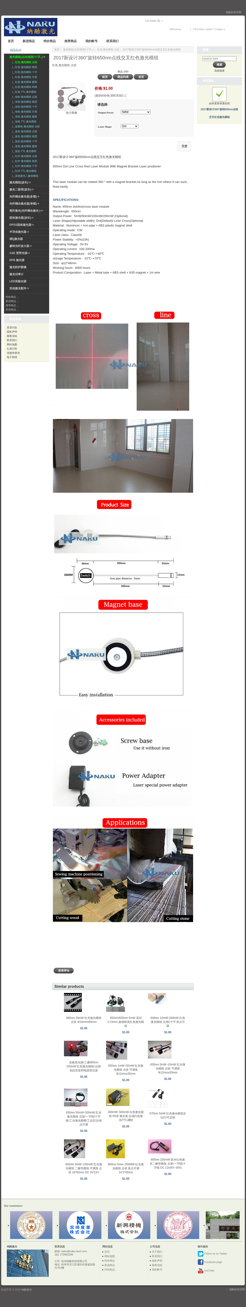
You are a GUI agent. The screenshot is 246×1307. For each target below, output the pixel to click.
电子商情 (12, 357)
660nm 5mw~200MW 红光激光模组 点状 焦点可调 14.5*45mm (126, 1168)
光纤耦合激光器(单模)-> (24, 203)
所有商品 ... (12, 309)
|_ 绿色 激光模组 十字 (24, 106)
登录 (185, 29)
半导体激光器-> (19, 232)
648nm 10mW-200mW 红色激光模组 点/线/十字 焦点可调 (168, 1022)
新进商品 (29, 41)
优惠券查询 (13, 352)
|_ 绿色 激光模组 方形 (24, 111)
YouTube (206, 1271)
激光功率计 (16, 274)
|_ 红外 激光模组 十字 (24, 166)
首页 (11, 41)
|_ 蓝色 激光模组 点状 (24, 131)
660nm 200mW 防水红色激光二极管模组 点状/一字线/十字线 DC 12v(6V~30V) (168, 1163)
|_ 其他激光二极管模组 (24, 175)
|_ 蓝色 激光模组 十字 (24, 141)
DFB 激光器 (16, 260)
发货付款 (12, 327)
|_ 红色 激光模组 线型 (24, 67)
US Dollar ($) (146, 20)
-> (27, 57)
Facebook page (210, 1262)
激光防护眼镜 (17, 267)
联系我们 (112, 41)
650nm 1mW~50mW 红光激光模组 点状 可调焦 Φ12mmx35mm (125, 1069)
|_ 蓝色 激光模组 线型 (24, 136)
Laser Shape (104, 126)
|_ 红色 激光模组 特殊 (24, 86)
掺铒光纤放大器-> (20, 246)
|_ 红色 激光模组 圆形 (24, 82)
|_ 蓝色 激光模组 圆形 (24, 146)
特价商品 (50, 41)
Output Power (106, 112)
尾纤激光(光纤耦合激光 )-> (26, 210)
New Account (233, 29)
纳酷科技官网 (233, 12)
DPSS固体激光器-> (21, 224)
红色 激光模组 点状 (108, 49)
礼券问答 (12, 348)
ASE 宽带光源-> (19, 253)
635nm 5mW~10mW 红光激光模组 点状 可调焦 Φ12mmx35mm (167, 1068)
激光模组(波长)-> (20, 182)
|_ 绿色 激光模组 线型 (24, 101)
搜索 (205, 50)
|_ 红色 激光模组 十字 (24, 72)
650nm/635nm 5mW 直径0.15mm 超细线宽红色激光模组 (126, 1022)
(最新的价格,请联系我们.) (110, 95)
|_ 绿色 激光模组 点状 (24, 96)
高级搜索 (219, 70)
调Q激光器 (16, 239)
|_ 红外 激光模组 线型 (24, 161)
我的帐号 (91, 41)
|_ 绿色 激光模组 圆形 (24, 116)
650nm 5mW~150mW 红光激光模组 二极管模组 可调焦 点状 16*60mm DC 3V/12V (83, 1168)
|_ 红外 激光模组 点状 (24, 156)
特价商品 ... (12, 296)
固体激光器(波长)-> (21, 217)
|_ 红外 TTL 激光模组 (23, 170)
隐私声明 (12, 331)
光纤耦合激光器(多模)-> (24, 196)
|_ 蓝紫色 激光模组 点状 (25, 126)
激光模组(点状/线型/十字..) (78, 49)
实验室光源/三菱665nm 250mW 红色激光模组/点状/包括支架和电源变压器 (84, 1066)
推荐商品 (70, 41)
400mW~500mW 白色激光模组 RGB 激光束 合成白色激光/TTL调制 (126, 1116)
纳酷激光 (26, 1289)
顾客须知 (12, 336)
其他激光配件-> (19, 288)
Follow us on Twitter (212, 1254)
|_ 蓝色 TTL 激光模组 (23, 151)
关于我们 (157, 1251)
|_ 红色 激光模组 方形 (24, 77)
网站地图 (12, 344)
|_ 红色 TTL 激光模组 (23, 91)
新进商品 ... (12, 301)
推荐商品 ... (12, 305)
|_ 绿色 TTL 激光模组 (23, 121)
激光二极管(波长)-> (21, 189)
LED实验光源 (17, 281)
